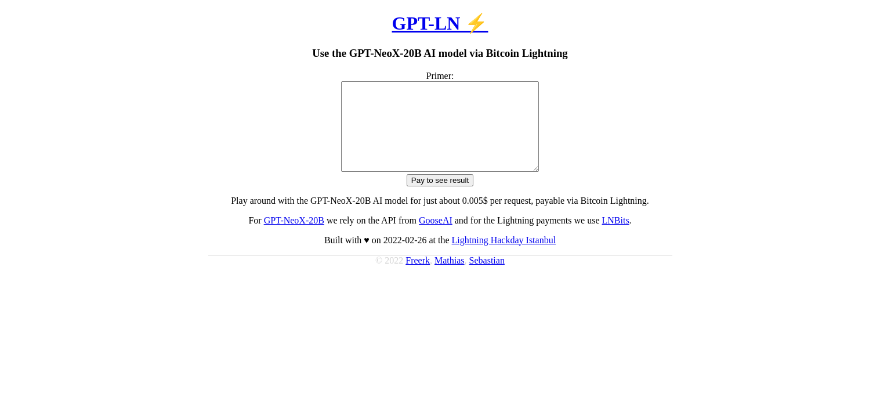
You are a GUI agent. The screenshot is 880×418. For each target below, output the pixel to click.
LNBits (615, 238)
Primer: (440, 76)
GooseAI (435, 238)
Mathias (449, 278)
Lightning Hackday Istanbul (504, 257)
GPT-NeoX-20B (294, 238)
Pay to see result (440, 197)
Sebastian (487, 278)
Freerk (417, 278)
